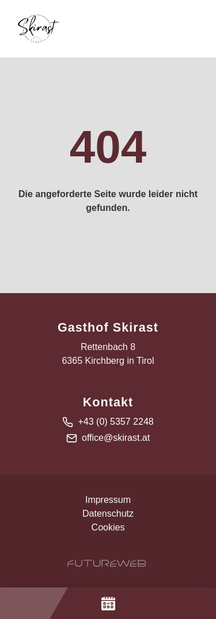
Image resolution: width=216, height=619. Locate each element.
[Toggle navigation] (195, 29)
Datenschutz (108, 513)
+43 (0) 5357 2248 (115, 421)
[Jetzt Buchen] (108, 603)
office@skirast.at (116, 438)
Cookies (108, 527)
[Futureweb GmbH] (106, 563)
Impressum (108, 500)
